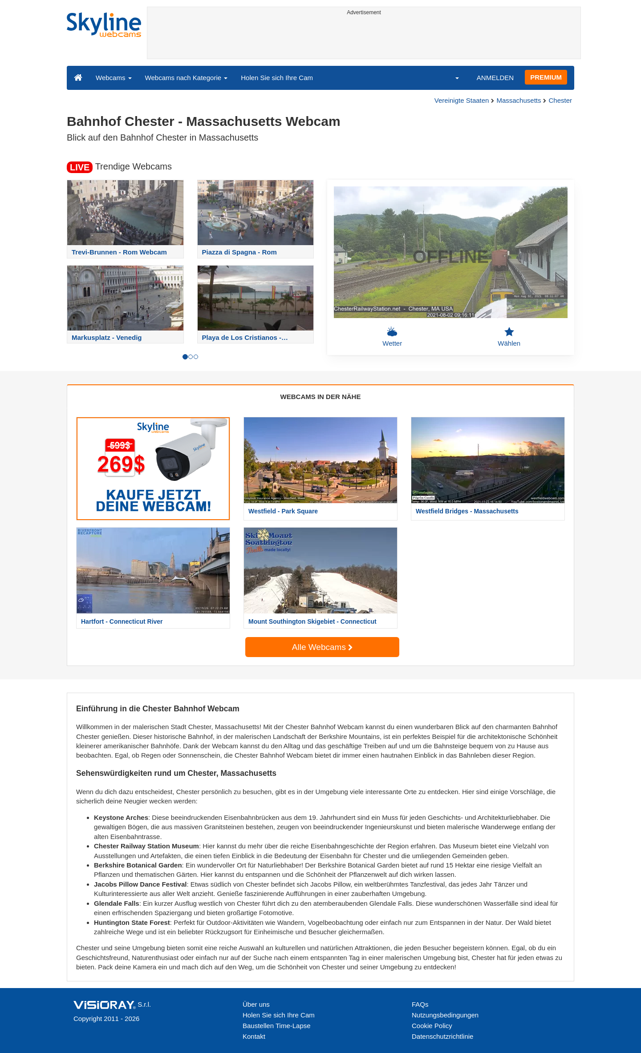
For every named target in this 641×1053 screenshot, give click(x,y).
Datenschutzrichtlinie (442, 1036)
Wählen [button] (509, 337)
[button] (451, 77)
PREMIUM (546, 77)
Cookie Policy (432, 1025)
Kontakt (254, 1036)
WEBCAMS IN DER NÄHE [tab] (320, 396)
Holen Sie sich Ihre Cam (277, 77)
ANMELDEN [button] (495, 77)
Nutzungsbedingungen (445, 1015)
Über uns (256, 1004)
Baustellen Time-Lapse (277, 1025)
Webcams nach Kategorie (186, 77)
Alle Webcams (322, 647)
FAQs (420, 1004)
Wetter (392, 337)
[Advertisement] (363, 39)
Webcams (114, 77)
